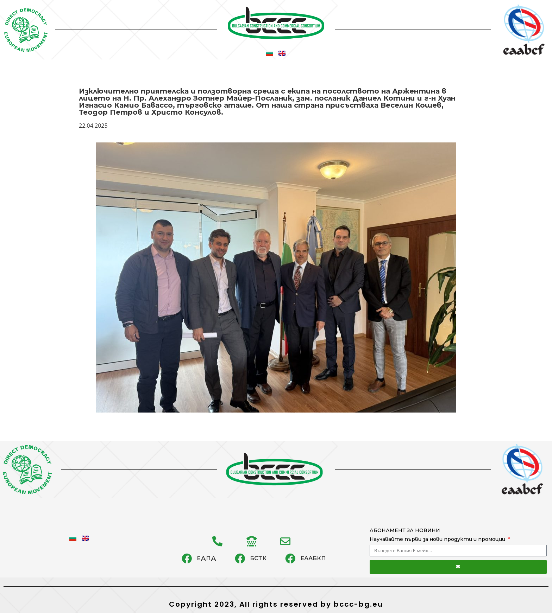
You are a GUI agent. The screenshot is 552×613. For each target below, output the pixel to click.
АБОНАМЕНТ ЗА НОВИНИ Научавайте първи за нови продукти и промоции (438, 534)
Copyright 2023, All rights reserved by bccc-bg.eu (276, 604)
